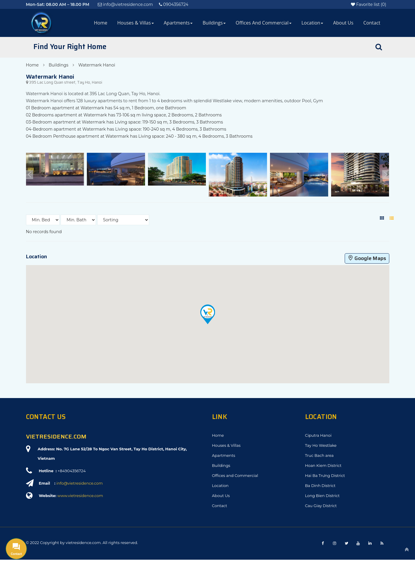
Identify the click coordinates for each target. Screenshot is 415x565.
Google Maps (367, 258)
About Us (343, 23)
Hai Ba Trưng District (325, 475)
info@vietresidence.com (79, 483)
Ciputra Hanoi (318, 435)
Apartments (178, 23)
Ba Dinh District (320, 485)
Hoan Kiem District (323, 465)
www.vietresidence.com (80, 495)
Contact (371, 23)
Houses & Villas (135, 23)
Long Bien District (322, 495)
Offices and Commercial (264, 23)
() (368, 4)
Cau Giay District (321, 505)
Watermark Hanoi (96, 65)
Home (100, 23)
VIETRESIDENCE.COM (56, 436)
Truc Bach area (319, 455)
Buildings (214, 23)
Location (312, 23)
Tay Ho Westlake (321, 445)
